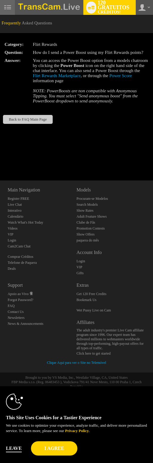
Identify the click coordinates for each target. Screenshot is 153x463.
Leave (14, 448)
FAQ (11, 306)
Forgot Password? (20, 300)
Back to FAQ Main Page (28, 119)
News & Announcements (25, 324)
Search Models (87, 204)
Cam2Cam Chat (19, 246)
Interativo (15, 210)
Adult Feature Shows (91, 216)
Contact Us (16, 312)
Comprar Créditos (20, 257)
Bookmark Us (86, 300)
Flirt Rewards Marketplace (57, 75)
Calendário (16, 216)
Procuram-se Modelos (92, 199)
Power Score (120, 75)
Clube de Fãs (85, 222)
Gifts (80, 273)
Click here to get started (93, 353)
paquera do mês (87, 240)
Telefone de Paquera (22, 263)
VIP (10, 234)
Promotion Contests (90, 228)
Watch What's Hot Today (25, 222)
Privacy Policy (77, 430)
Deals (12, 268)
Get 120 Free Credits (91, 294)
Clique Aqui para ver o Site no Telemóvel (76, 363)
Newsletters (16, 318)
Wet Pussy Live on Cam (93, 310)
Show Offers (85, 234)
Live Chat (15, 204)
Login (12, 240)
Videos (13, 228)
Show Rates (84, 210)
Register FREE (18, 199)
